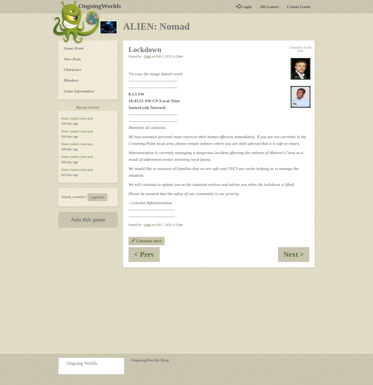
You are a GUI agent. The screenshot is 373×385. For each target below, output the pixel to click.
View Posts (72, 59)
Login (244, 6)
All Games (269, 6)
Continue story (146, 241)
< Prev (147, 256)
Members (71, 80)
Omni (64, 118)
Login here (97, 197)
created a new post (81, 118)
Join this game (88, 219)
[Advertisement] (186, 310)
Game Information (79, 91)
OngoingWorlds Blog (150, 360)
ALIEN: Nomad (156, 26)
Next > (296, 256)
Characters (72, 69)
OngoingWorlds (102, 6)
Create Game (299, 6)
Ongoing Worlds (81, 363)
